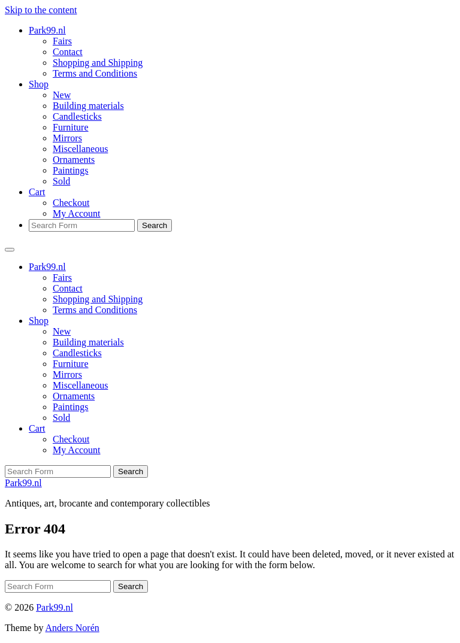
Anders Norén (72, 628)
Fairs (62, 41)
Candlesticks (77, 116)
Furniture (71, 127)
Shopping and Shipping (98, 62)
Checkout (71, 203)
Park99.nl (47, 30)
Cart (37, 192)
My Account (77, 213)
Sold (61, 181)
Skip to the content (41, 10)
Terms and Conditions (95, 73)
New (62, 95)
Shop (39, 84)
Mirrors (67, 138)
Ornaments (74, 159)
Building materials (88, 106)
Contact (68, 52)
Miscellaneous (80, 149)
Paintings (71, 170)
